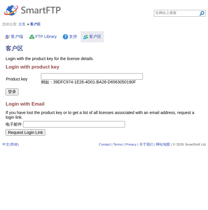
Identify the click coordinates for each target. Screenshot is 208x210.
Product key (16, 79)
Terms (118, 144)
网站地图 (163, 144)
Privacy (130, 144)
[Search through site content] (177, 13)
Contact (104, 144)
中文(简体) (10, 144)
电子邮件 (14, 124)
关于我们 (146, 144)
